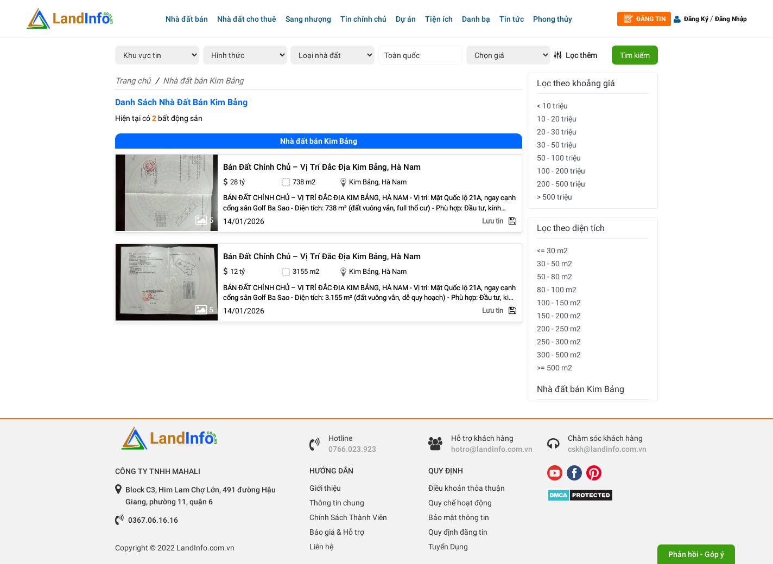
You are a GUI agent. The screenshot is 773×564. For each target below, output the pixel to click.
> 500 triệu (554, 197)
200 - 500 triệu (561, 184)
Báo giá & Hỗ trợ (336, 532)
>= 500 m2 (554, 367)
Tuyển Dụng (448, 546)
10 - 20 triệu (556, 118)
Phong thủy (552, 19)
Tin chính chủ (363, 19)
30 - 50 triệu (556, 144)
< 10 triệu (552, 105)
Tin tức (511, 19)
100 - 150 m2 (559, 302)
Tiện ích (439, 19)
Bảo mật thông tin (458, 517)
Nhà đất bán (187, 19)
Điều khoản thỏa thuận (466, 488)
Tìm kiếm (635, 55)
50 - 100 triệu (559, 157)
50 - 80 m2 (554, 276)
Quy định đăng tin (457, 532)
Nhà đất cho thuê (246, 19)
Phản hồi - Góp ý (696, 554)
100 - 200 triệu (561, 170)
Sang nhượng (308, 19)
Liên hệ (321, 546)
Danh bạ (476, 19)
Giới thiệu (325, 488)
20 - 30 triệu (556, 131)
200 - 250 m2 (559, 328)
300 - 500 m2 (559, 354)
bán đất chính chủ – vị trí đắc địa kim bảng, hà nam (322, 167)
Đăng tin (645, 19)
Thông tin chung (336, 502)
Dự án (406, 19)
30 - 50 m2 (554, 263)
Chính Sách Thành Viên (348, 517)
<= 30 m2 (552, 250)
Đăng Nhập (731, 19)
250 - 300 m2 (559, 341)
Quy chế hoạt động (460, 502)
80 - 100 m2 (556, 289)
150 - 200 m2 (559, 315)
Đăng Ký (696, 19)
